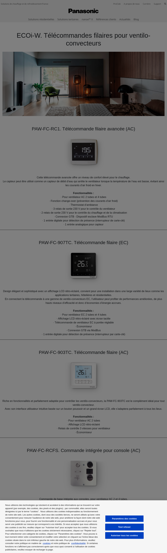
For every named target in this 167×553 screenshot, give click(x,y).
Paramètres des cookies (124, 518)
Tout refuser (124, 527)
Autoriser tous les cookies (124, 535)
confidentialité (78, 543)
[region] (83, 526)
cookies (47, 543)
